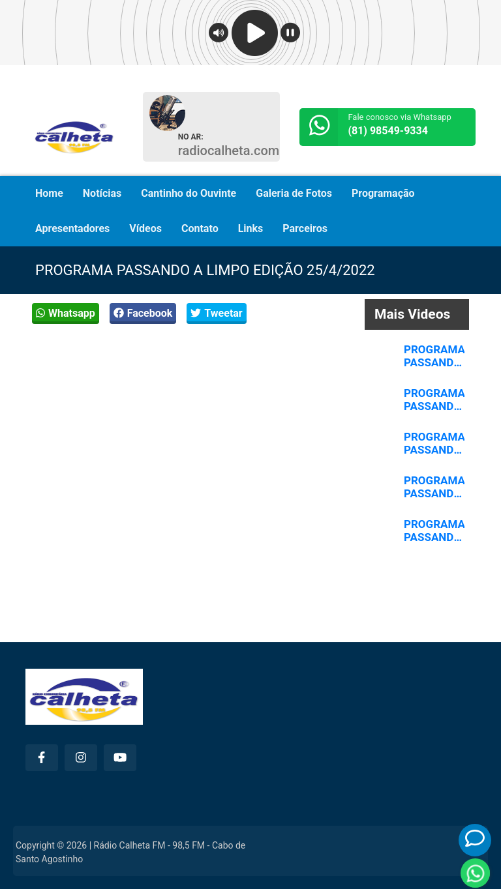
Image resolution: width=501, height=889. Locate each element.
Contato (200, 228)
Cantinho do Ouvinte (188, 193)
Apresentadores (72, 228)
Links (251, 228)
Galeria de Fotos (294, 193)
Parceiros (304, 228)
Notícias (102, 193)
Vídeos (145, 228)
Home (49, 193)
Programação (383, 193)
